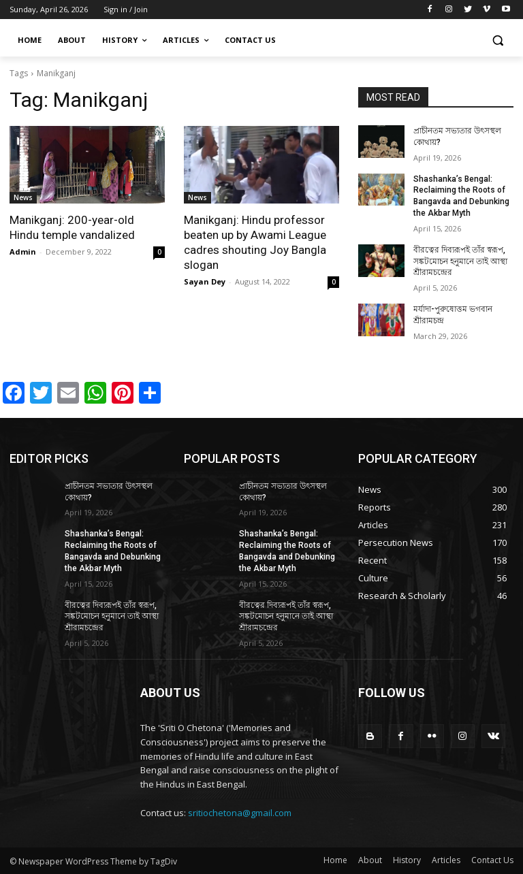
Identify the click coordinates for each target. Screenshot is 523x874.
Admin (23, 251)
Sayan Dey (204, 281)
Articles (446, 860)
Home (335, 860)
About (370, 860)
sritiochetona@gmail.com (239, 813)
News (23, 197)
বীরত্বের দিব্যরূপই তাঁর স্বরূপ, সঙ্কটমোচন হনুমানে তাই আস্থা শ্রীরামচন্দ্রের (460, 261)
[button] (497, 40)
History (407, 860)
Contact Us (492, 860)
